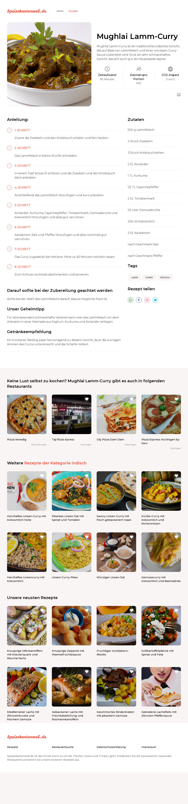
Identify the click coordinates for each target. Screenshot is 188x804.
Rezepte (73, 11)
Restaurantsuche (63, 747)
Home (60, 11)
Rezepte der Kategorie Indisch (55, 463)
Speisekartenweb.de (26, 11)
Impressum (148, 747)
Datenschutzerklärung (111, 747)
